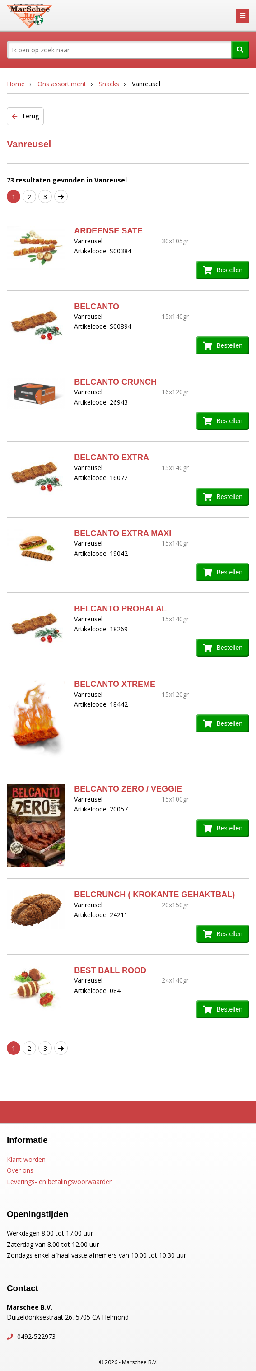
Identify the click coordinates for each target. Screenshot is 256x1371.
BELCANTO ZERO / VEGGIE (128, 788)
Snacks (109, 83)
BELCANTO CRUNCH (115, 382)
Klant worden (26, 1159)
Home (16, 83)
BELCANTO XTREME (114, 684)
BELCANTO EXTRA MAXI (122, 533)
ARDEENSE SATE (108, 230)
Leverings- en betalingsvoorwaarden (60, 1181)
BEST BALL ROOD (110, 970)
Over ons (20, 1170)
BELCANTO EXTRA (111, 457)
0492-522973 (35, 1336)
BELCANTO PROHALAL (120, 608)
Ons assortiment (61, 83)
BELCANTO (96, 306)
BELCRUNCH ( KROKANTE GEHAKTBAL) (154, 894)
